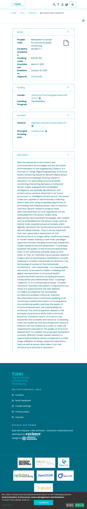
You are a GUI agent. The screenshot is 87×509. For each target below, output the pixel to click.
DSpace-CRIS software (33, 430)
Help (58, 4)
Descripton (22, 154)
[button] (66, 4)
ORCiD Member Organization (45, 462)
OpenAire (65, 475)
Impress (18, 417)
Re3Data (24, 475)
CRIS (22, 13)
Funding (32, 13)
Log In (62, 4)
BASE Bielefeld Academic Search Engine (43, 488)
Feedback (43, 502)
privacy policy (36, 500)
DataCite (63, 462)
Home (14, 13)
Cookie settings (21, 406)
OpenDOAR (45, 475)
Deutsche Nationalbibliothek (25, 463)
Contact (18, 395)
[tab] (43, 32)
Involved (21, 115)
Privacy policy (20, 411)
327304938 (36, 76)
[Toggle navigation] (72, 4)
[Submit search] (54, 4)
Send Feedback (21, 400)
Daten (20, 32)
